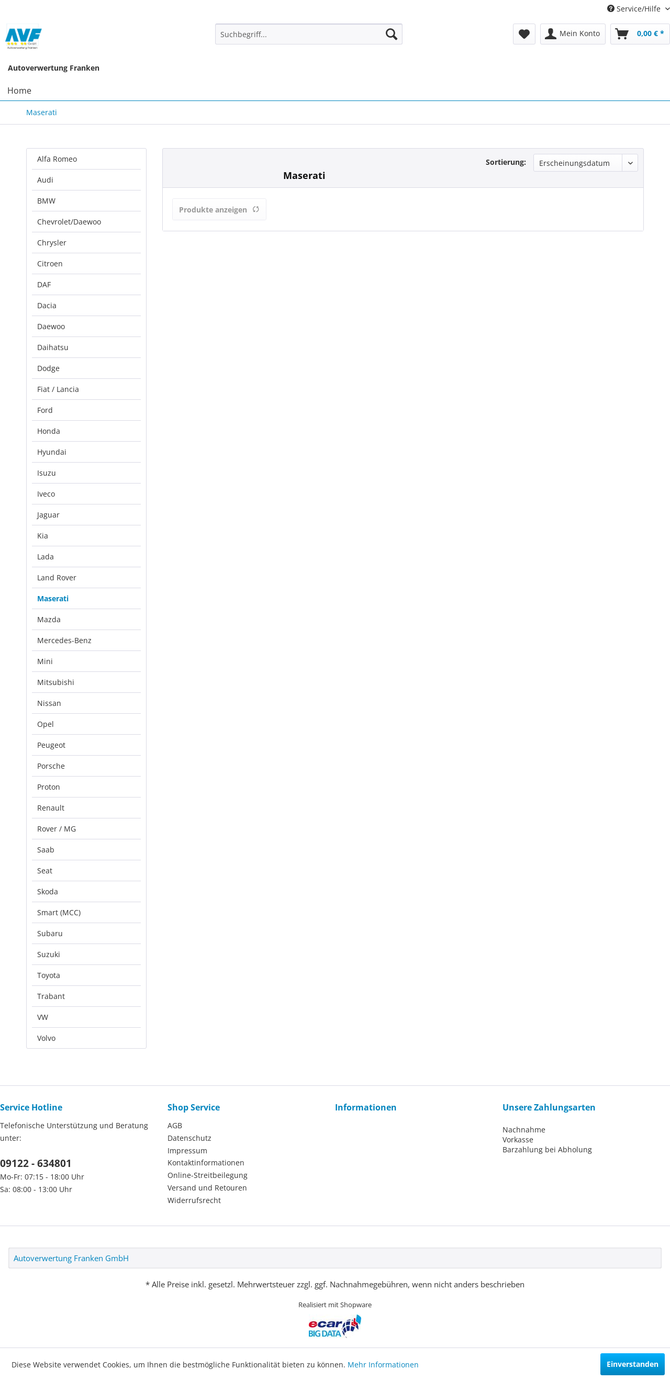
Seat (44, 870)
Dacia (47, 305)
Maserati (53, 598)
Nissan (49, 703)
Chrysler (51, 243)
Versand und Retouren (207, 1188)
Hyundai (51, 452)
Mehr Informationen (383, 1364)
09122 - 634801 (36, 1163)
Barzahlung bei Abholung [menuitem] (547, 1149)
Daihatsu (53, 347)
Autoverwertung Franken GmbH (71, 1258)
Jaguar (48, 515)
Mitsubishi (55, 682)
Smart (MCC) (59, 912)
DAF (44, 284)
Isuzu (46, 473)
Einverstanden (632, 1364)
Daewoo (51, 326)
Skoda (47, 891)
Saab (45, 850)
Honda (48, 431)
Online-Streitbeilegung (208, 1175)
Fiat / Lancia (58, 389)
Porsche (51, 766)
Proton (48, 787)
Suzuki (48, 954)
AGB (175, 1125)
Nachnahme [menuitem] (523, 1130)
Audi (45, 180)
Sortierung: (506, 162)
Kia (42, 536)
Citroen (50, 263)
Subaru (50, 933)
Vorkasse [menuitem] (517, 1139)
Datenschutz (189, 1138)
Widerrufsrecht (194, 1200)
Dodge (48, 368)
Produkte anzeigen (219, 210)
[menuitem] (309, 34)
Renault (50, 808)
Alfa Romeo (57, 159)
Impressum (187, 1150)
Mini (45, 661)
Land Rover (56, 577)
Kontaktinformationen (206, 1162)
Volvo (46, 1038)
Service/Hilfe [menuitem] (635, 9)
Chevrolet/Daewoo (69, 222)
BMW (46, 201)
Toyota (48, 975)
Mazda (49, 619)
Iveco (46, 494)
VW (42, 1017)
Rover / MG (56, 829)
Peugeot (51, 745)
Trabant (51, 996)
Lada (45, 557)
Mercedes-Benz (64, 640)
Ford (45, 410)
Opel (45, 724)
